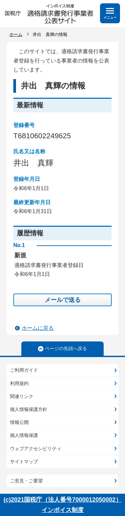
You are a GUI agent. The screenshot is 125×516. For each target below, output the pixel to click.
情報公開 (19, 422)
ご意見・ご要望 (26, 480)
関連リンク (21, 396)
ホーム (15, 34)
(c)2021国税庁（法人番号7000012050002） (62, 499)
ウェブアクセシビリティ (35, 448)
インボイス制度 (63, 510)
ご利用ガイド (24, 370)
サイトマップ (24, 461)
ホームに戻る (38, 328)
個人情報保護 (24, 435)
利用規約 (19, 383)
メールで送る (63, 300)
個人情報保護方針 (28, 409)
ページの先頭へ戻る (66, 348)
